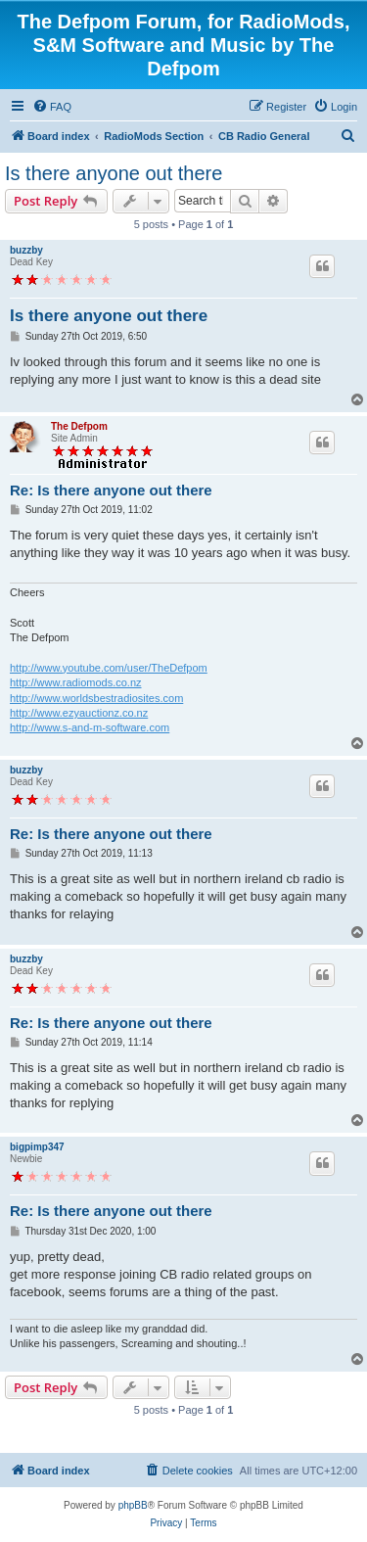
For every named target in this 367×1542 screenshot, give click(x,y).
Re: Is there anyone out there (111, 490)
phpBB (133, 1505)
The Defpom (79, 426)
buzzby (26, 250)
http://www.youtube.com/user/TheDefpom (108, 668)
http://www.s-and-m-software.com (89, 727)
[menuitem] (51, 106)
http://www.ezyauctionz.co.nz (79, 713)
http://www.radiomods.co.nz (76, 682)
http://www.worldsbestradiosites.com (96, 698)
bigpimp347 (37, 1147)
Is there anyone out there (113, 173)
